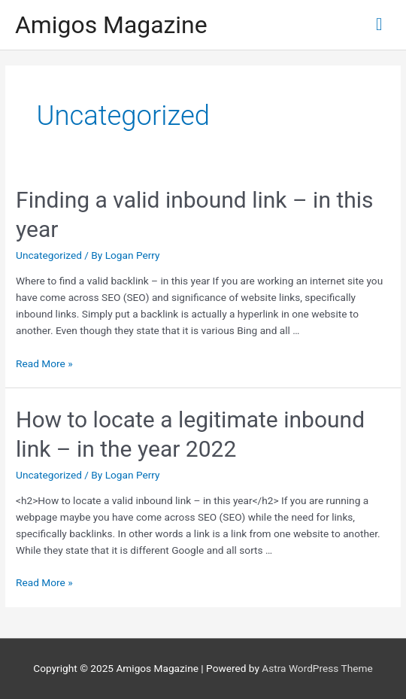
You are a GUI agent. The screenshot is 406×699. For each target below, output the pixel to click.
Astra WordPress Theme (317, 668)
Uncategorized (49, 255)
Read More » (44, 363)
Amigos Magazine (111, 25)
